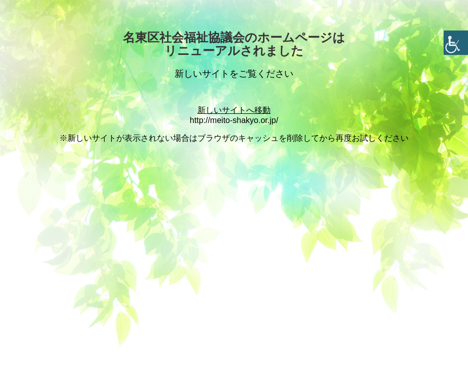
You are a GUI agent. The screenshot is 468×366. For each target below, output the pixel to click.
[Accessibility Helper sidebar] (456, 42)
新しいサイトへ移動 (234, 110)
